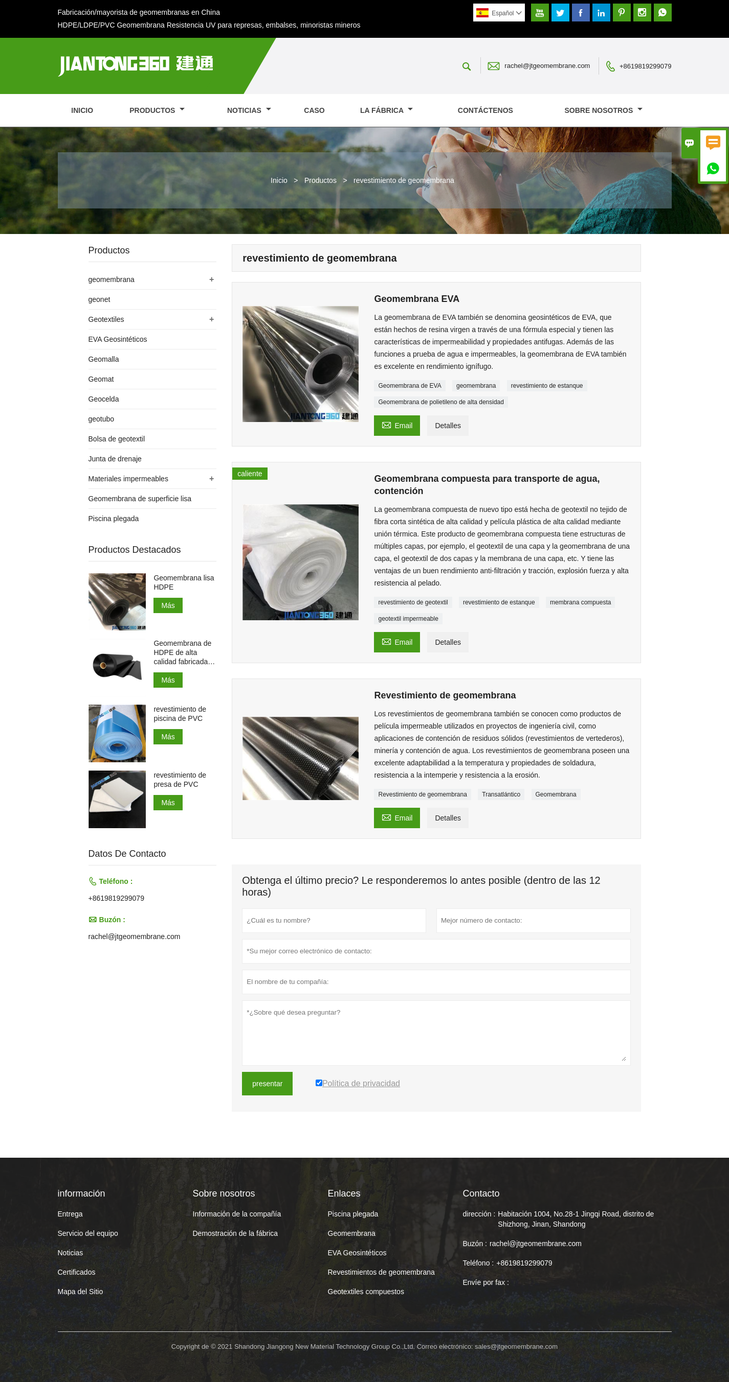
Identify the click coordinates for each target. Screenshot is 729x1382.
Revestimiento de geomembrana (422, 794)
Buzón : (475, 1243)
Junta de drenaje (115, 459)
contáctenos (485, 110)
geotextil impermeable (408, 618)
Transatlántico (501, 794)
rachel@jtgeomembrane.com (547, 65)
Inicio (82, 110)
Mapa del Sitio (80, 1291)
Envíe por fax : (486, 1282)
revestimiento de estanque (547, 385)
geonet (100, 299)
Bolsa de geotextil (117, 439)
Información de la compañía (237, 1214)
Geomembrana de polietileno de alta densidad (441, 402)
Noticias (70, 1253)
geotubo (102, 419)
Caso (314, 110)
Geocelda (104, 399)
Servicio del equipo (88, 1233)
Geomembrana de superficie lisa (140, 499)
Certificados (77, 1272)
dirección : (479, 1214)
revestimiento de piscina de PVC (179, 713)
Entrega (70, 1214)
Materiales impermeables (128, 479)
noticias (249, 110)
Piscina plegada (114, 518)
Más (167, 605)
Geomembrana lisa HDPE (183, 582)
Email (397, 424)
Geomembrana (556, 794)
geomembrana (476, 385)
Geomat (101, 379)
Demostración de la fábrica (235, 1233)
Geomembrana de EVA (409, 385)
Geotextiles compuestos (366, 1291)
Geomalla (104, 359)
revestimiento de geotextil (413, 602)
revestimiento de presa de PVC (179, 779)
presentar (267, 1084)
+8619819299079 (646, 66)
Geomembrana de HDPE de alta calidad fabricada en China (182, 652)
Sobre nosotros (604, 110)
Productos (157, 110)
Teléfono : (478, 1263)
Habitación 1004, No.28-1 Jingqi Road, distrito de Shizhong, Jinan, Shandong (576, 1219)
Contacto (481, 1193)
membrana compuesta (580, 602)
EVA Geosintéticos (118, 339)
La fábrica (386, 110)
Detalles (448, 425)
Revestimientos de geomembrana (381, 1272)
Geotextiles (106, 319)
